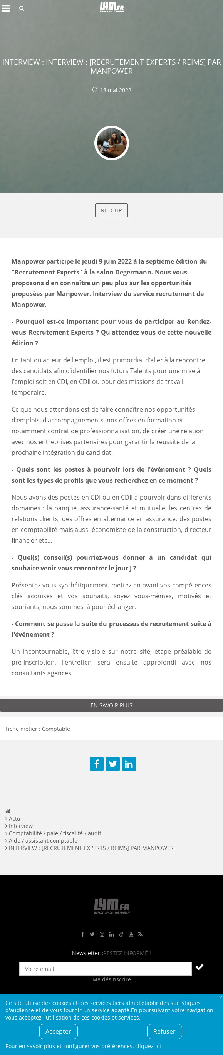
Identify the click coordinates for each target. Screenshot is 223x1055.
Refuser (164, 1031)
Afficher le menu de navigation (6, 8)
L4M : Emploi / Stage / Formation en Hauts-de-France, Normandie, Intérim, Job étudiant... (111, 8)
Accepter (58, 1031)
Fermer (220, 997)
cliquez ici (148, 1046)
